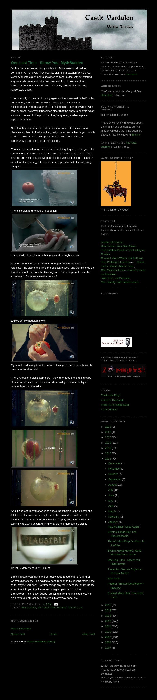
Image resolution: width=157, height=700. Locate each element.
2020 (108, 437)
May (111, 500)
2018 (108, 448)
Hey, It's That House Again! (123, 526)
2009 (108, 637)
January (113, 521)
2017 (108, 453)
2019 (108, 442)
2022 (108, 432)
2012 (108, 621)
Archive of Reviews (112, 242)
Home (53, 634)
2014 (108, 610)
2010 (108, 631)
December (114, 463)
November (114, 468)
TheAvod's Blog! (110, 395)
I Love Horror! (109, 409)
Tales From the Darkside (115, 278)
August (112, 484)
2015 (108, 605)
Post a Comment (21, 628)
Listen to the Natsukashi (115, 404)
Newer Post (18, 634)
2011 (108, 626)
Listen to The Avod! (112, 400)
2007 (108, 647)
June (111, 495)
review (61, 608)
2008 (108, 642)
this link (136, 134)
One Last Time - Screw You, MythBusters (47, 63)
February (114, 516)
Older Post (88, 634)
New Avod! (114, 578)
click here (106, 95)
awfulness (28, 608)
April (111, 505)
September (115, 479)
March (112, 511)
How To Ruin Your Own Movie (118, 246)
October (113, 474)
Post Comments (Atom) (41, 641)
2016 (108, 458)
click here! (132, 74)
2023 (108, 426)
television (75, 608)
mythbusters (47, 608)
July (111, 490)
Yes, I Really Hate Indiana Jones (120, 282)
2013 (108, 615)
